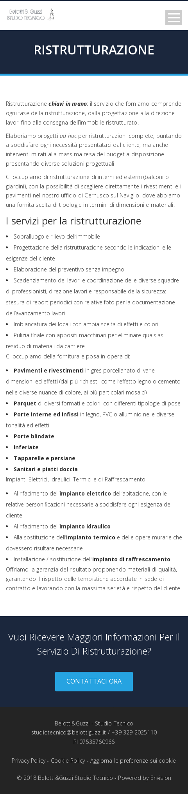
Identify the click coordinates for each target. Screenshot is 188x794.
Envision (161, 777)
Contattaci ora (94, 681)
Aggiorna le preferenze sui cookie (133, 760)
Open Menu (173, 17)
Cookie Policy (68, 760)
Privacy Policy (28, 760)
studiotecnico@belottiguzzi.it (68, 732)
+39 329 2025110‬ (134, 732)
